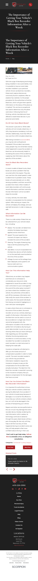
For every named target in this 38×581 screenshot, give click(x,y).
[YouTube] (25, 489)
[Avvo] (19, 489)
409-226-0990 (19, 485)
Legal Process (19, 510)
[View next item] (14, 469)
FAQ (19, 514)
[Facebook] (22, 489)
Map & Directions (19, 545)
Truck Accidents (19, 507)
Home (19, 496)
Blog (19, 518)
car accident (26, 140)
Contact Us (19, 525)
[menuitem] (11, 563)
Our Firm (19, 500)
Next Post (28, 447)
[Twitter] (16, 489)
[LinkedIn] (13, 489)
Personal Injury (19, 503)
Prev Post (10, 447)
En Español (19, 528)
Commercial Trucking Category (22, 442)
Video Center (19, 521)
